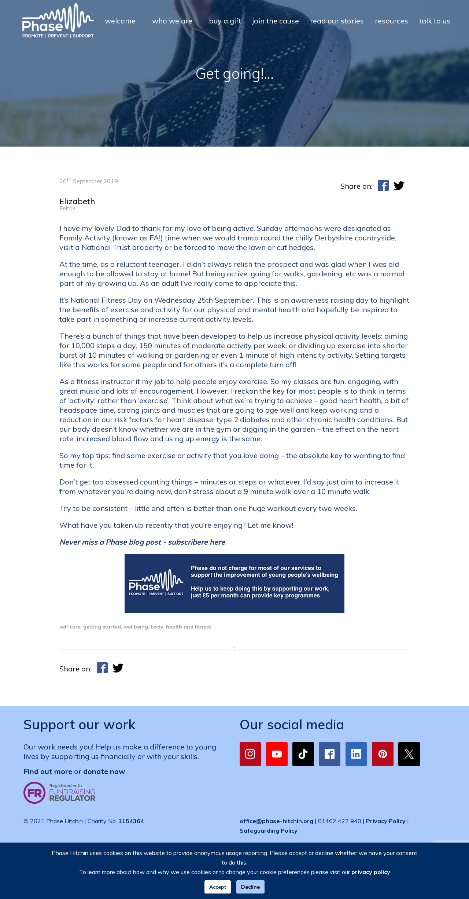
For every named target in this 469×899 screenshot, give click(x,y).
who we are (172, 20)
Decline (250, 887)
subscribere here (196, 541)
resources (391, 20)
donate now (104, 771)
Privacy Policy (386, 821)
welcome (120, 20)
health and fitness (188, 626)
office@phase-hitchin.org (276, 821)
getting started (102, 626)
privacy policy (370, 872)
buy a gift (225, 20)
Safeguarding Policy (269, 830)
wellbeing (135, 626)
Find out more (47, 771)
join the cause (275, 20)
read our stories (337, 20)
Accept (217, 887)
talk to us (434, 20)
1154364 (131, 821)
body (157, 626)
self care (70, 626)
